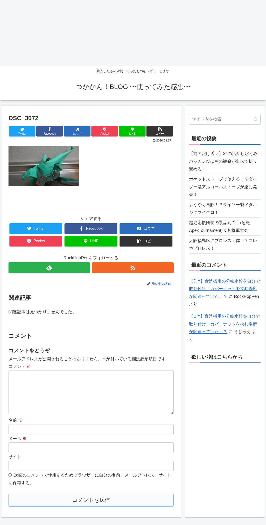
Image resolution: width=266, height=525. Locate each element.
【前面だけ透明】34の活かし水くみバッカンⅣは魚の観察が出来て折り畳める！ (223, 161)
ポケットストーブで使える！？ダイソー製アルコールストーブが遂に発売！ (223, 187)
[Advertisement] (133, 33)
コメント (20, 366)
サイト (15, 464)
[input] (224, 119)
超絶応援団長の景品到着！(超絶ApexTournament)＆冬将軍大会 (219, 226)
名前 (15, 427)
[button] (256, 119)
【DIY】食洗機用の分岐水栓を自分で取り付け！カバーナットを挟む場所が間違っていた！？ (224, 289)
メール (18, 446)
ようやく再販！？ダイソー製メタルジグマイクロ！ (223, 208)
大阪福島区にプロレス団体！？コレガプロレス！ (223, 244)
